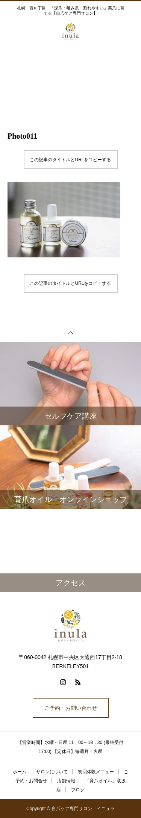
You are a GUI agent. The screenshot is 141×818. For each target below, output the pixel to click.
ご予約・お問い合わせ (70, 708)
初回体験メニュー (96, 771)
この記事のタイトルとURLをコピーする (70, 159)
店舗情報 (66, 780)
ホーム (19, 771)
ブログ (78, 789)
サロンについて (52, 771)
